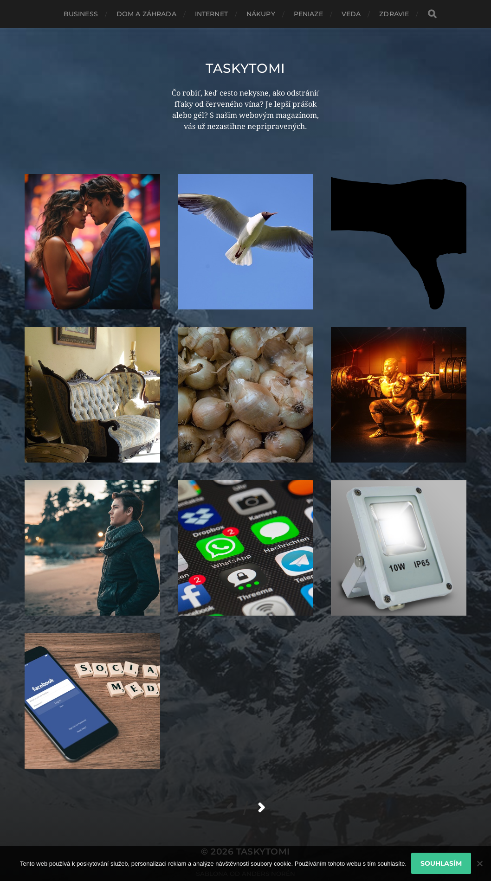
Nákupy (260, 14)
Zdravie (394, 14)
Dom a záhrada (146, 14)
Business (81, 14)
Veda (351, 14)
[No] (479, 863)
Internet (211, 14)
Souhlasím (441, 863)
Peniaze (308, 14)
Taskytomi (245, 68)
